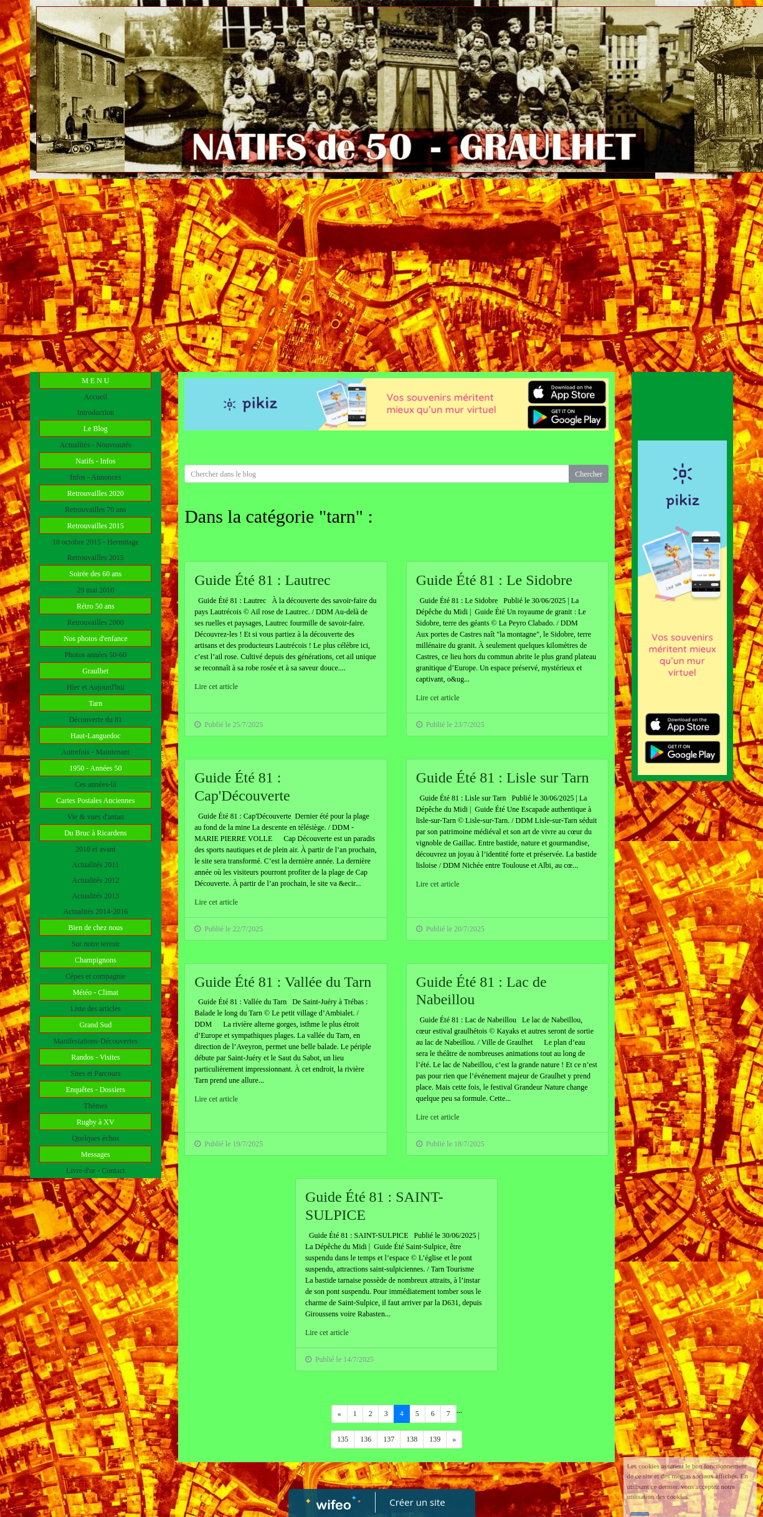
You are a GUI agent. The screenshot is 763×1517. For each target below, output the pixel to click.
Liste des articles (95, 1008)
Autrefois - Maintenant (95, 752)
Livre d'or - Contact (95, 1170)
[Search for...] (376, 474)
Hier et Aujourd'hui (96, 687)
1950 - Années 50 (95, 768)
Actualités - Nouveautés (95, 444)
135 (342, 1439)
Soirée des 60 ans (96, 573)
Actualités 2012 (96, 880)
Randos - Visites (95, 1057)
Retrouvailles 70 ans (95, 509)
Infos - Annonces (95, 477)
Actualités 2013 (96, 896)
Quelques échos (96, 1138)
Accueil (95, 396)
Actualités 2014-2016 (96, 911)
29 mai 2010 (95, 590)
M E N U (95, 380)
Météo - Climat (95, 992)
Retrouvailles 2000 (95, 622)
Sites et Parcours (95, 1073)
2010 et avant (95, 849)
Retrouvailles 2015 (95, 525)
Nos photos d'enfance (96, 638)
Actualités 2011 (95, 864)
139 (434, 1439)
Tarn (95, 703)
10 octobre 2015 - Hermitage (95, 542)
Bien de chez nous (96, 927)
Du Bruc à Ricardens (95, 833)
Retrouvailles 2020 (95, 493)
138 (411, 1439)
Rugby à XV (96, 1122)
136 (365, 1439)
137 (388, 1439)
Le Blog (95, 428)
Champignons (95, 960)
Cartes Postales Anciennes (95, 800)
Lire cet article (216, 686)
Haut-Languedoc (95, 735)
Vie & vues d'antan (95, 816)
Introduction (95, 412)
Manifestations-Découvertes (96, 1041)
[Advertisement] (381, 272)
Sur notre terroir (96, 943)
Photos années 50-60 (95, 654)
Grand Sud (95, 1024)
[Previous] (339, 1414)
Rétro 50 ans (96, 606)
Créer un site (417, 1502)
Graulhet (95, 671)
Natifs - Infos (95, 461)
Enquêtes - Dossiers (95, 1089)
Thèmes (95, 1105)
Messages (95, 1154)
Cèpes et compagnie (95, 976)
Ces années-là (95, 784)
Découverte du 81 (95, 719)
